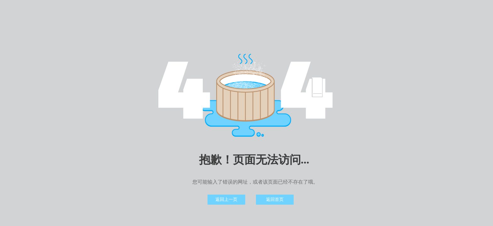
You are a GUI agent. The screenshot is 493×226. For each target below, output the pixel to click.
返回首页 (275, 199)
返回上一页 (226, 199)
